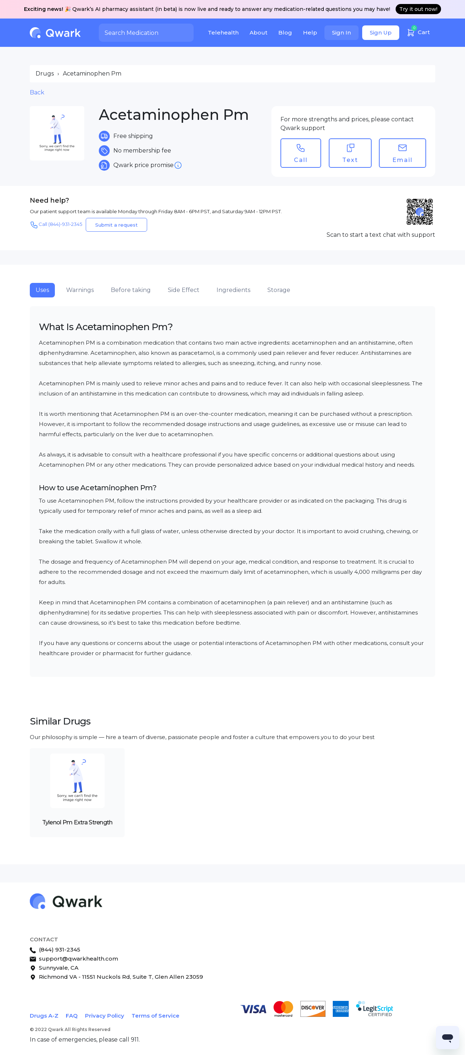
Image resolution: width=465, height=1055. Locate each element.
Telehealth (223, 32)
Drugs (45, 73)
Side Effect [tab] (183, 290)
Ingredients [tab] (233, 290)
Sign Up (381, 32)
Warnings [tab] (80, 290)
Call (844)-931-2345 (56, 224)
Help (310, 32)
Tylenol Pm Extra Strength (77, 822)
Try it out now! (418, 9)
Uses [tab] (42, 290)
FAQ (72, 1015)
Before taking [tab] (131, 290)
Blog (285, 32)
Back (37, 92)
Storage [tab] (278, 290)
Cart (418, 31)
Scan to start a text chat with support (381, 234)
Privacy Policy (104, 1015)
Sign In (341, 32)
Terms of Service (155, 1015)
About (258, 32)
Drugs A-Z (44, 1015)
